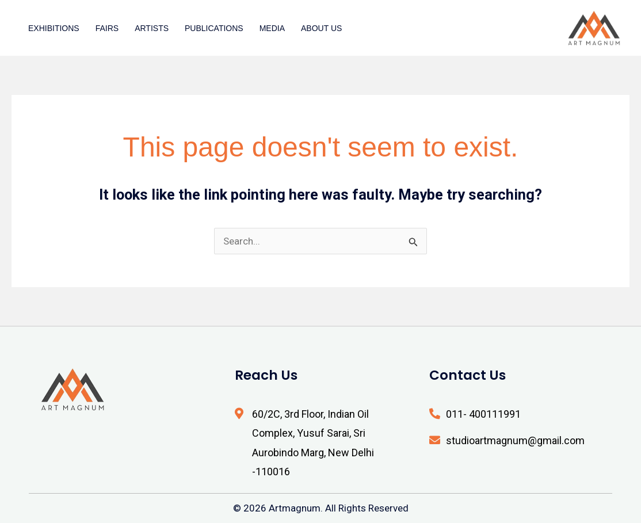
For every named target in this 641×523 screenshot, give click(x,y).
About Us (321, 28)
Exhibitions (53, 28)
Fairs (107, 28)
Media (272, 28)
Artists (152, 28)
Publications (214, 28)
